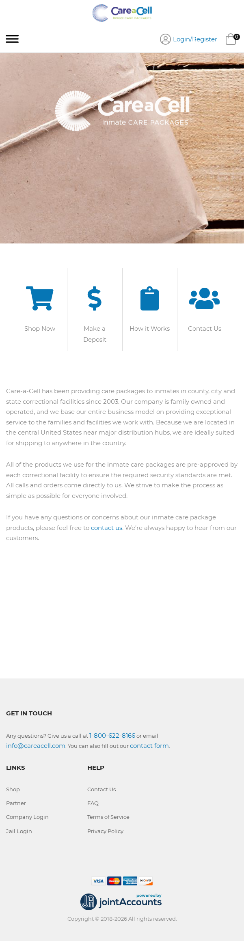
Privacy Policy (105, 831)
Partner (16, 803)
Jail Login (19, 831)
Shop (13, 789)
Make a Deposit (94, 334)
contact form (149, 745)
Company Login (27, 817)
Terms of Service (108, 817)
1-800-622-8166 (112, 735)
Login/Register (195, 39)
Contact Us (204, 328)
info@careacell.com (35, 745)
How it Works (150, 328)
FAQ (93, 803)
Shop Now (39, 328)
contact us (106, 528)
